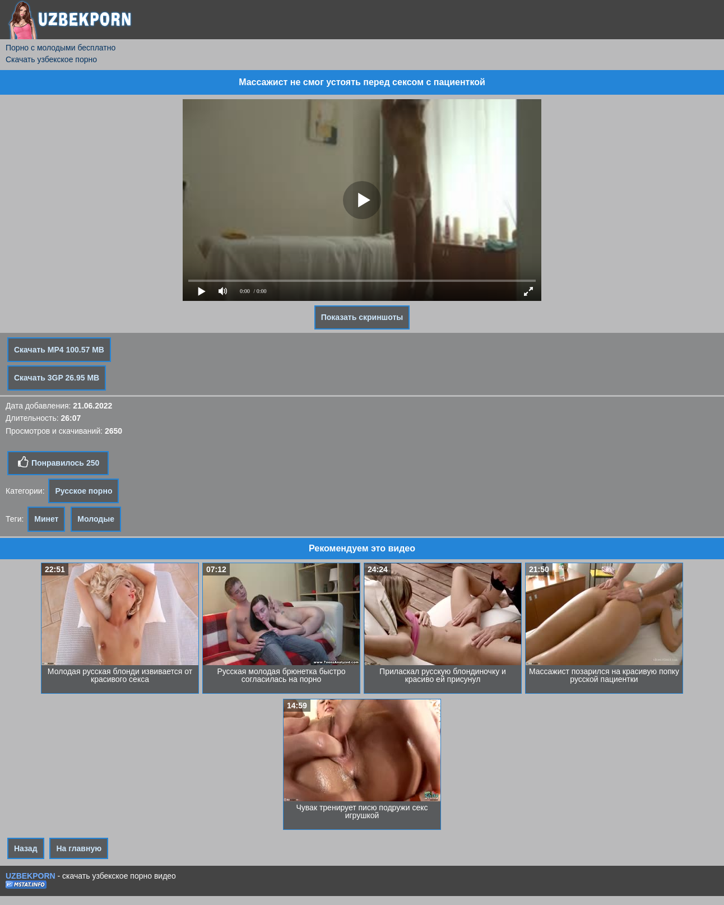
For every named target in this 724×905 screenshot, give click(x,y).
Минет (46, 518)
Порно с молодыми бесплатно (60, 47)
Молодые (95, 518)
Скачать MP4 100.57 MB (59, 349)
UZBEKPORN (30, 875)
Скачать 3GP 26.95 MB (56, 377)
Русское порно (83, 490)
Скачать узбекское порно (51, 59)
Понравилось (58, 462)
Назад (26, 848)
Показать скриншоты (362, 317)
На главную (78, 848)
